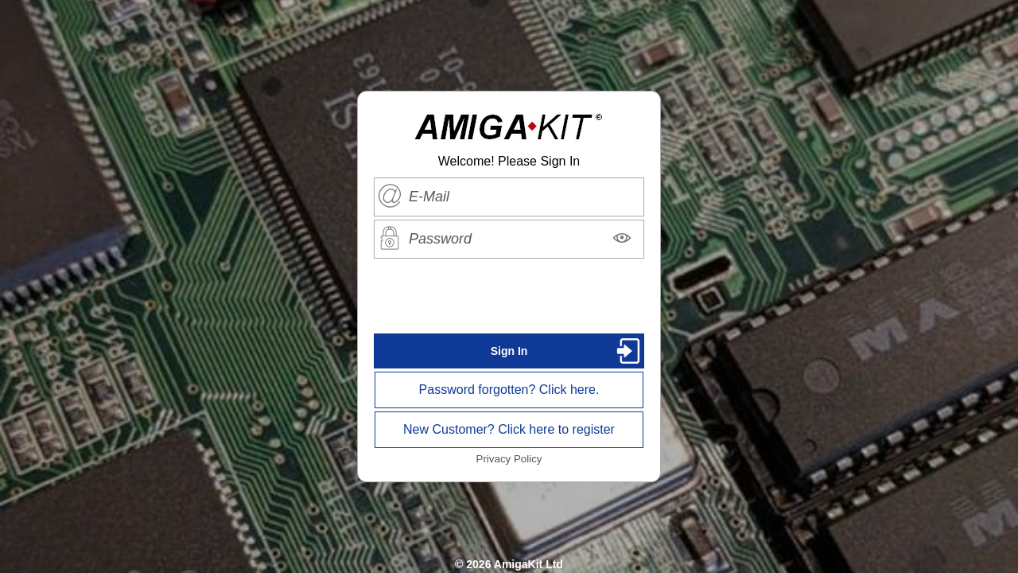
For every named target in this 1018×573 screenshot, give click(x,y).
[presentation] (509, 296)
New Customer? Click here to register (509, 429)
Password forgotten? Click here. (509, 389)
